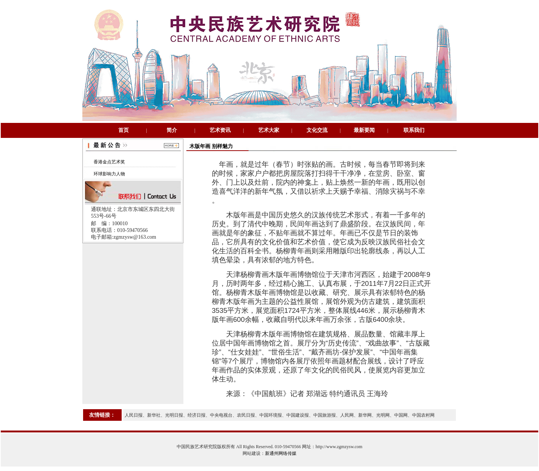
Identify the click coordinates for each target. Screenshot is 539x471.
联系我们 (414, 130)
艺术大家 (268, 130)
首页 (123, 130)
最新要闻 (364, 130)
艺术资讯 (220, 130)
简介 (172, 130)
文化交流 (317, 130)
